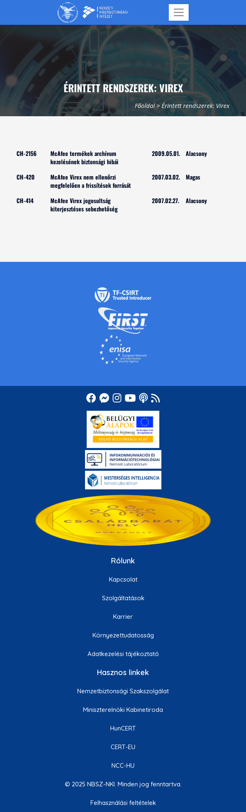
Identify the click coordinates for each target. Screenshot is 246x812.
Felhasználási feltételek (123, 803)
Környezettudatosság (123, 635)
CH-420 (26, 176)
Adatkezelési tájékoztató (123, 654)
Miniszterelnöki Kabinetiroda (123, 710)
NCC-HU (123, 765)
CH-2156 (27, 153)
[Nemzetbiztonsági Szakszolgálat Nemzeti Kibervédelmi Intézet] (92, 12)
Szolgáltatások (123, 598)
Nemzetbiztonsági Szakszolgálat (123, 691)
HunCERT (123, 728)
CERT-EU (123, 747)
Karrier (123, 616)
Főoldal (145, 105)
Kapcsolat (123, 579)
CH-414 (25, 200)
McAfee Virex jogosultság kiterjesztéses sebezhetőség (84, 204)
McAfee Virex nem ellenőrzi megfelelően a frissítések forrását (90, 180)
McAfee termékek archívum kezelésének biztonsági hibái (84, 157)
